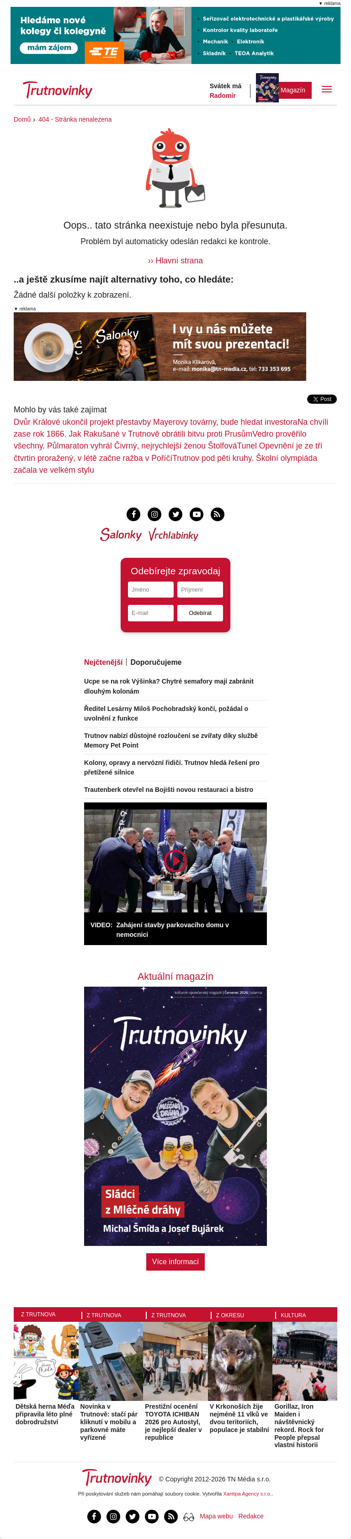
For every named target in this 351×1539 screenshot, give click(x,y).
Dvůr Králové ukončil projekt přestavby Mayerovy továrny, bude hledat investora (156, 422)
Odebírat (200, 612)
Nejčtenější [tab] (103, 662)
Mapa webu (216, 1516)
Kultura (293, 1315)
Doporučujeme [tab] (155, 662)
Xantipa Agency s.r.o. (247, 1493)
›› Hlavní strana (175, 260)
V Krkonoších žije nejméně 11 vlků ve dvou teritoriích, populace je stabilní (239, 1418)
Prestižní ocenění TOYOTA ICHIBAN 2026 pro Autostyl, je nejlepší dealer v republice (173, 1422)
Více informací (175, 1262)
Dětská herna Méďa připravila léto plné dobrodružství (45, 1414)
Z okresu (230, 1315)
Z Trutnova (38, 1314)
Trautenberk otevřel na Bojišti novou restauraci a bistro (168, 789)
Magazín (293, 90)
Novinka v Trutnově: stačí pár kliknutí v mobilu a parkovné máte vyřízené (109, 1422)
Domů (22, 119)
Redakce (251, 1516)
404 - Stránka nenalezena (75, 119)
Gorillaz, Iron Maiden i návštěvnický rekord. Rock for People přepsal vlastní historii (299, 1425)
